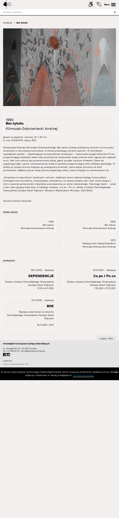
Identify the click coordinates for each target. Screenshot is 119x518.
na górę (103, 491)
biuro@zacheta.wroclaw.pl (22, 503)
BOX (112, 375)
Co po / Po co (43, 465)
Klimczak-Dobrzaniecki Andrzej (32, 129)
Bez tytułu (22, 22)
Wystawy (49, 384)
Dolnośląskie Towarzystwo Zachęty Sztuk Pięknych (26, 496)
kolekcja (7, 22)
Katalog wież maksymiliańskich (99, 322)
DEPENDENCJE (41, 390)
